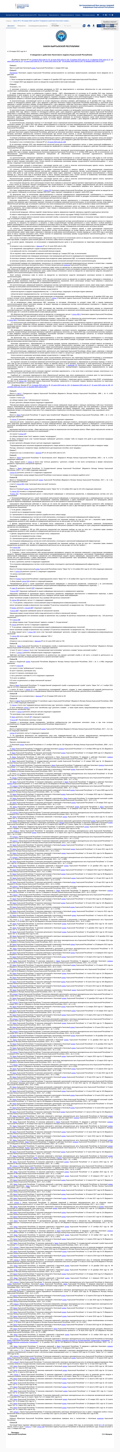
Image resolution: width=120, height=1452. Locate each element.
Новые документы (54, 15)
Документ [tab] (11, 26)
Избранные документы (67, 15)
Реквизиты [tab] (21, 26)
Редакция (54, 24)
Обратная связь (42, 15)
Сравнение (101, 26)
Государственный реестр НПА (28, 15)
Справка (77, 15)
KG (105, 15)
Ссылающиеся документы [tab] (38, 26)
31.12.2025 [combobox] (55, 26)
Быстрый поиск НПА (12, 15)
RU (111, 15)
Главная (8, 21)
